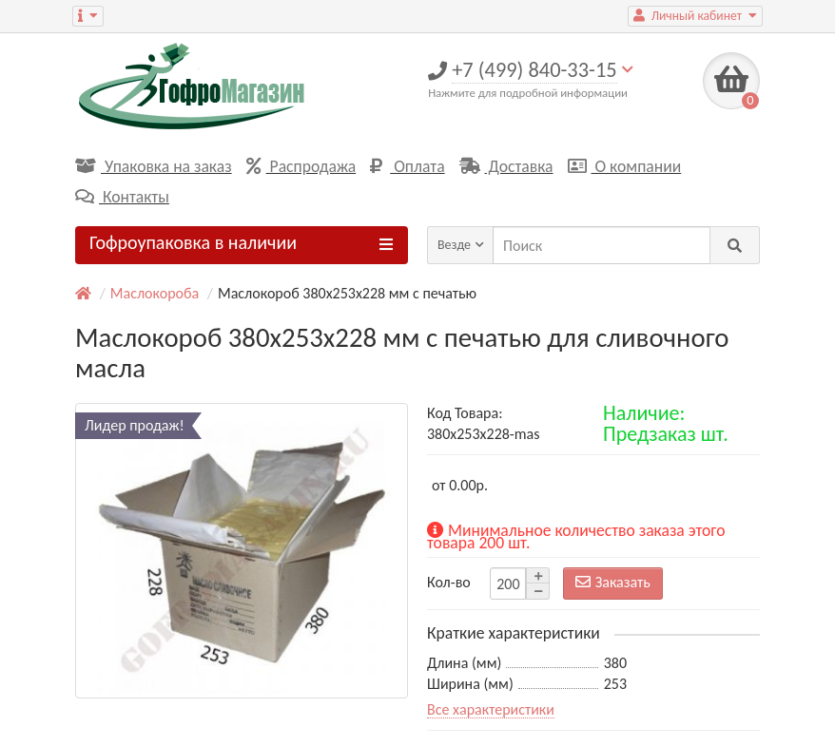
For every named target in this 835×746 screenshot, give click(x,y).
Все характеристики (490, 709)
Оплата (407, 166)
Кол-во (449, 582)
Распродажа (301, 166)
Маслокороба (154, 293)
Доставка (506, 166)
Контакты (122, 196)
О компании (625, 166)
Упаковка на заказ (153, 166)
